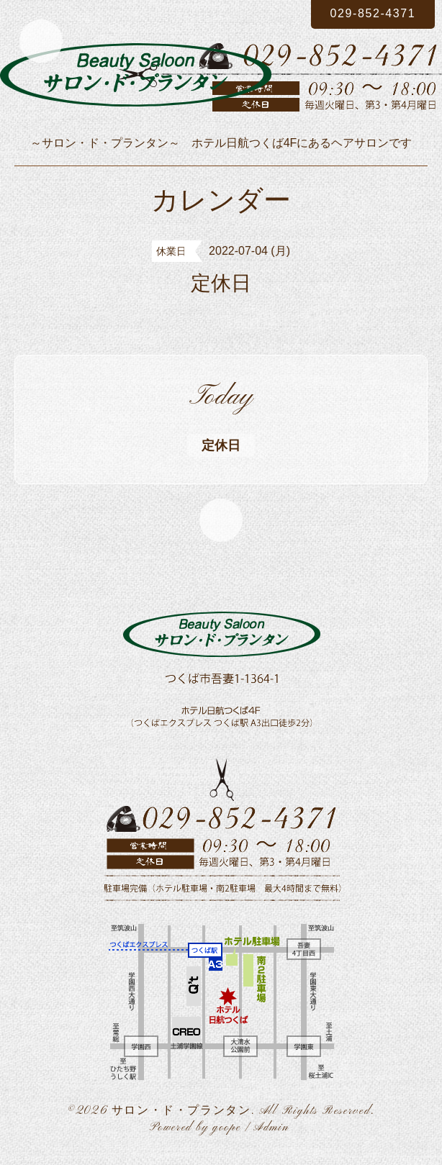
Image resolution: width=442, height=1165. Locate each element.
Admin (271, 1127)
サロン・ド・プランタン (181, 1111)
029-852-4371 (373, 13)
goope (226, 1127)
